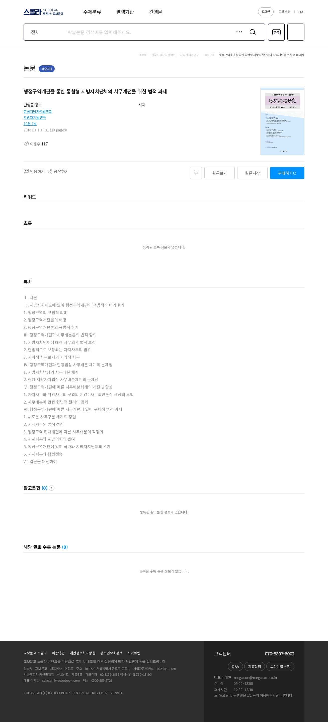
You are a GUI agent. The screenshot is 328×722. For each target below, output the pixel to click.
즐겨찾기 (295, 40)
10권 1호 (30, 123)
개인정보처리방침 (82, 652)
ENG (301, 11)
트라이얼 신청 (280, 666)
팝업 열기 (51, 488)
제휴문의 (254, 666)
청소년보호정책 (111, 652)
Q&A (235, 666)
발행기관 (125, 11)
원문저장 (252, 173)
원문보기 (219, 173)
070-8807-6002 (279, 653)
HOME (143, 55)
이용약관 (58, 652)
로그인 (266, 11)
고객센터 (284, 11)
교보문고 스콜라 (35, 652)
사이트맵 (133, 652)
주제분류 (92, 11)
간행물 (155, 11)
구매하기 (285, 173)
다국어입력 (276, 40)
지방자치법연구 (35, 117)
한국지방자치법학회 (38, 111)
